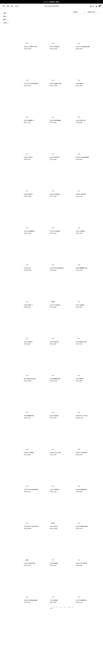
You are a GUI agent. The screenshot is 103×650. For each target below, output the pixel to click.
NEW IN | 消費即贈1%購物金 (51, 2)
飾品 (12, 6)
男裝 (8, 6)
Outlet (17, 6)
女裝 (3, 6)
